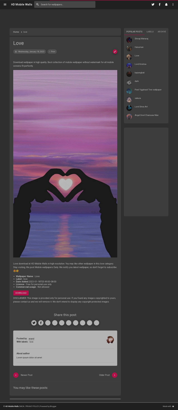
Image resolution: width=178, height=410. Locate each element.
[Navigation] (5, 4)
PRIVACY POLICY (32, 406)
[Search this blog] (64, 4)
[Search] (37, 4)
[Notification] (166, 4)
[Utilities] (173, 4)
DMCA (21, 406)
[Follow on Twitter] (153, 4)
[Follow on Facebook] (159, 4)
